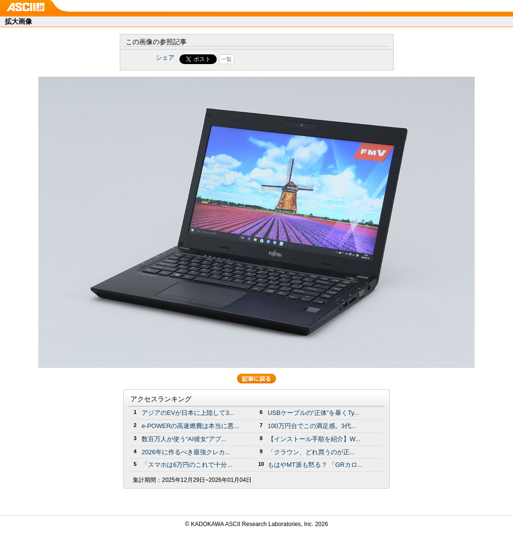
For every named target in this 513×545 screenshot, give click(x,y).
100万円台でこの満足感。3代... (312, 425)
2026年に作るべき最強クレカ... (186, 452)
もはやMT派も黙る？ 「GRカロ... (315, 464)
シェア (165, 57)
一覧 (226, 59)
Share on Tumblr (292, 59)
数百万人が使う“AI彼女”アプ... (184, 439)
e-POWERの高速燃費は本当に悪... (190, 425)
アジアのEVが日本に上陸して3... (188, 412)
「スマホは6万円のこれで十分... (187, 464)
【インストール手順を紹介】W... (314, 439)
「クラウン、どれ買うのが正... (311, 452)
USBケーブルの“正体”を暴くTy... (313, 412)
